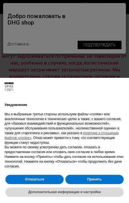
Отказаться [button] (34, 179)
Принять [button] (94, 179)
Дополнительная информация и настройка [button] (64, 192)
